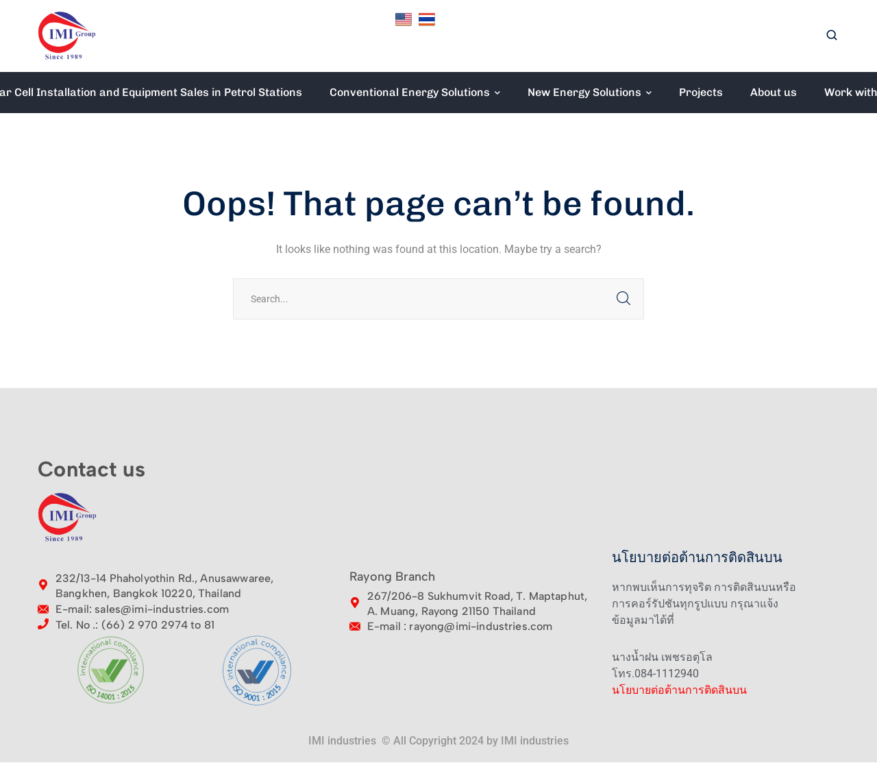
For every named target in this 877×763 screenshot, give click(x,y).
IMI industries (535, 740)
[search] (831, 36)
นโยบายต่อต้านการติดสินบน (679, 690)
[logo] (67, 35)
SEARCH (623, 299)
